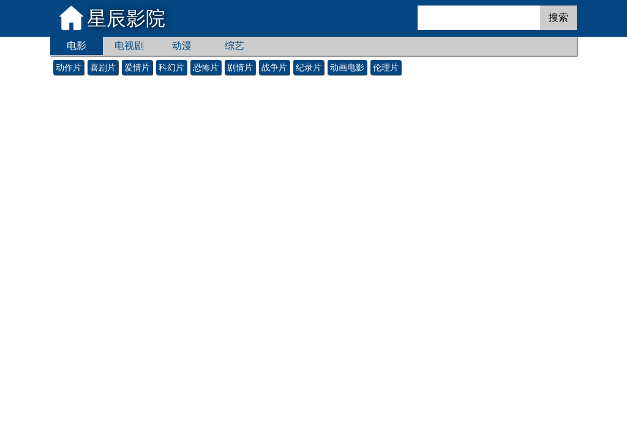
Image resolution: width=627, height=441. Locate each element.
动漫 (182, 45)
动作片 (68, 67)
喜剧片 (103, 67)
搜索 (558, 17)
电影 (76, 45)
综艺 (234, 45)
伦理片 (386, 67)
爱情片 (137, 67)
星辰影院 (126, 18)
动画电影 (347, 67)
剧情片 (240, 67)
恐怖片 (206, 67)
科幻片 (171, 67)
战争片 (274, 67)
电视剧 (129, 45)
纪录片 (308, 67)
